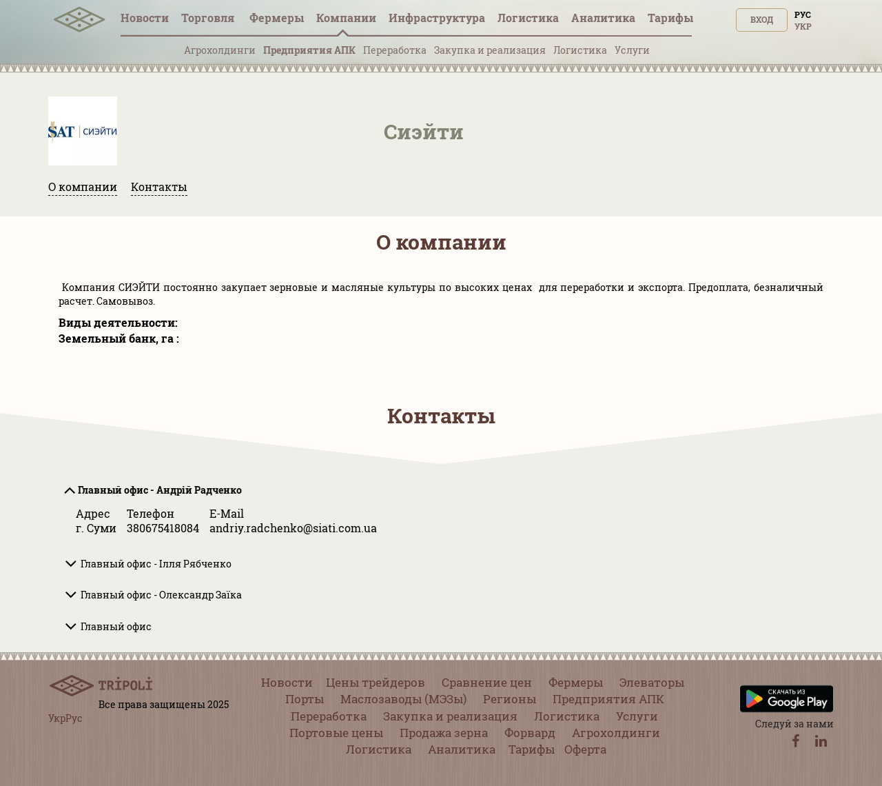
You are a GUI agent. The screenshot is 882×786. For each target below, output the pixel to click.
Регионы (509, 699)
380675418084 (163, 528)
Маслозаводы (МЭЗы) (403, 699)
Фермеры (276, 17)
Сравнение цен (487, 682)
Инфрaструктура (437, 17)
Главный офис (116, 626)
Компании (346, 17)
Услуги (632, 50)
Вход (761, 19)
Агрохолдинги (220, 50)
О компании (82, 186)
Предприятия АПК (309, 50)
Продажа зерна (444, 732)
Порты (304, 699)
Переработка (395, 50)
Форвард (529, 732)
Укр (803, 26)
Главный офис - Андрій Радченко (160, 489)
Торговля (209, 17)
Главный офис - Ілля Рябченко (156, 563)
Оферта (585, 749)
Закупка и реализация (490, 50)
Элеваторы (651, 682)
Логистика (528, 17)
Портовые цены (336, 732)
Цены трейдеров (375, 682)
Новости (145, 17)
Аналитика (603, 17)
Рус (802, 14)
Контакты (159, 186)
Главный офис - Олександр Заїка (161, 594)
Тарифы (670, 17)
